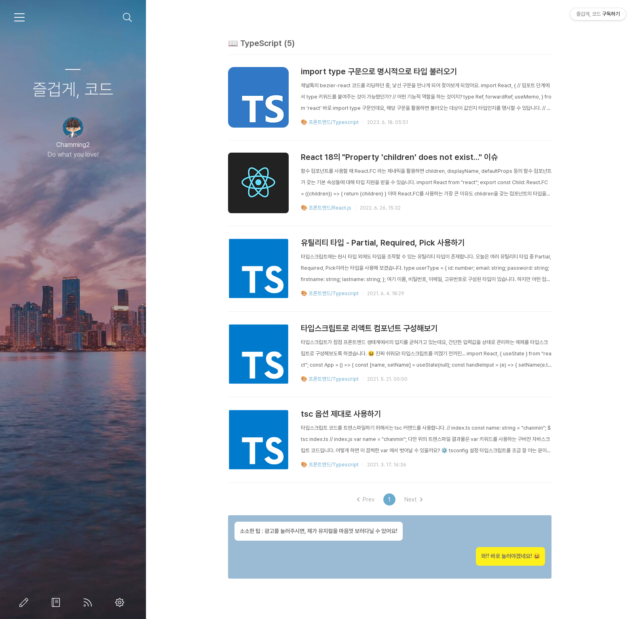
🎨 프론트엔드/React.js (326, 208)
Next (413, 499)
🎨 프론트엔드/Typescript (330, 122)
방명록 (57, 602)
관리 (121, 602)
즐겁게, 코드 (72, 89)
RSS (89, 602)
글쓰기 (25, 602)
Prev (365, 499)
